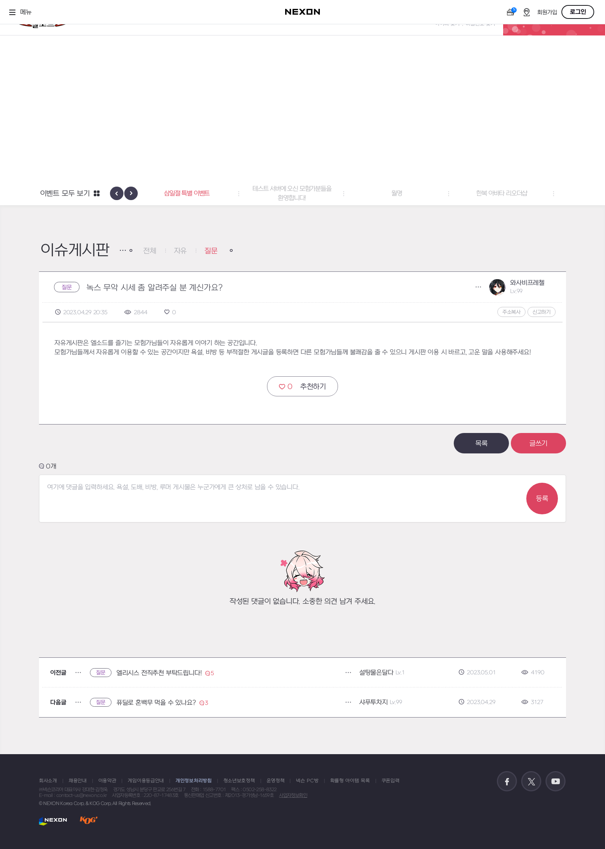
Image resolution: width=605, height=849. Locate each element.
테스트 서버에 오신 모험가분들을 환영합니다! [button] (302, 193)
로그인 (578, 11)
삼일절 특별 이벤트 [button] (197, 193)
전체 (149, 251)
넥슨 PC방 (307, 780)
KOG (88, 821)
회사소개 (48, 780)
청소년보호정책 (239, 780)
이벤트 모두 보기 (65, 194)
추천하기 (302, 386)
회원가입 (547, 12)
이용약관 (107, 780)
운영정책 (276, 780)
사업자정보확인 (293, 795)
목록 (481, 443)
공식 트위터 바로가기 (531, 781)
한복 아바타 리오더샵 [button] (512, 193)
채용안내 (78, 780)
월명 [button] (407, 193)
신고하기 (541, 312)
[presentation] (116, 193)
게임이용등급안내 (146, 780)
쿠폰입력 (391, 780)
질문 (211, 251)
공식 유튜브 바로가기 (555, 781)
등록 (542, 498)
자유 (180, 251)
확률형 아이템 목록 (350, 780)
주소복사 (511, 312)
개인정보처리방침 (194, 780)
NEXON (53, 821)
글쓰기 (538, 443)
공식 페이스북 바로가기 (507, 781)
